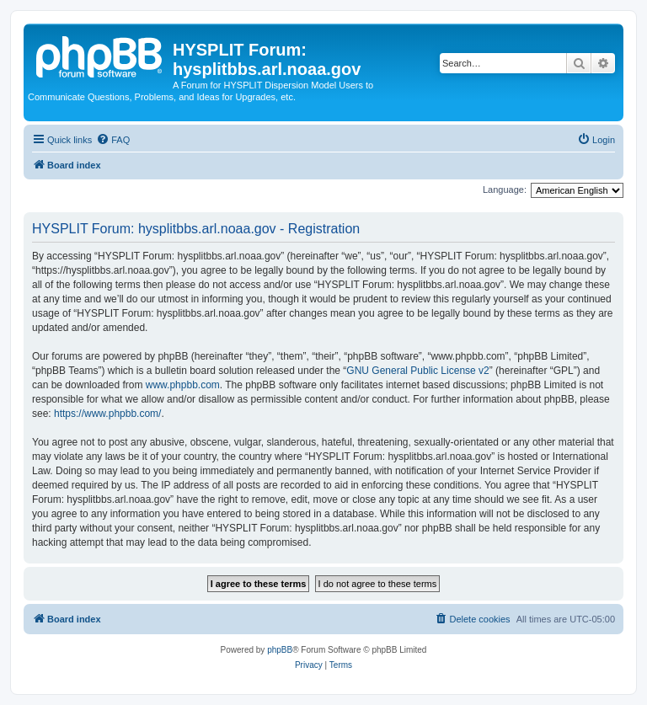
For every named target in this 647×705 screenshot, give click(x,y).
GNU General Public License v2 (417, 371)
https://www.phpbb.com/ (107, 413)
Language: (505, 189)
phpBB (279, 649)
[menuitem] (113, 140)
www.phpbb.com (183, 385)
